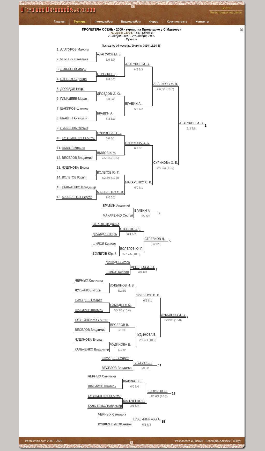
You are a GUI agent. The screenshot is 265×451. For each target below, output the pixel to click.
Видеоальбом (131, 21)
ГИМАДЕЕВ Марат (73, 99)
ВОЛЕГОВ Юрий (73, 177)
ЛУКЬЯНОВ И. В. (122, 285)
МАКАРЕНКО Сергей (77, 197)
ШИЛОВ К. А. (106, 153)
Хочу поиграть (177, 21)
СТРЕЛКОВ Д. (107, 74)
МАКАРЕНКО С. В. (138, 182)
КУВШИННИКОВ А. (146, 419)
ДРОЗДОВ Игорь (72, 89)
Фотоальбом (104, 21)
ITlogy (237, 440)
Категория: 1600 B (121, 32)
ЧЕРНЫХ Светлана (74, 59)
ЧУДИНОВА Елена (75, 167)
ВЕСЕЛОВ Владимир (77, 158)
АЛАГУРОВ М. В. (109, 54)
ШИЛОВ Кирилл (73, 148)
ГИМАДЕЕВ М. (120, 305)
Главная (59, 21)
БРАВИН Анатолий (73, 118)
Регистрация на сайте (226, 12)
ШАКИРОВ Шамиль (74, 108)
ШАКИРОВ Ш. (133, 381)
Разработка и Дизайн (189, 440)
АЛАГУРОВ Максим (74, 49)
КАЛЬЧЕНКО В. (134, 401)
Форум (154, 21)
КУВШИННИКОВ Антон (78, 138)
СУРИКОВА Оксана (74, 128)
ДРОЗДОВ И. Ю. (109, 94)
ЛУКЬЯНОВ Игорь (73, 69)
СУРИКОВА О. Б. (109, 133)
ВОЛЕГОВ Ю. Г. (108, 172)
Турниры (80, 21)
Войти (226, 8)
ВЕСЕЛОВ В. (119, 325)
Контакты (202, 21)
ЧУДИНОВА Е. (146, 335)
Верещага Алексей (217, 440)
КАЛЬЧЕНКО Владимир (79, 187)
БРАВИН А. (133, 103)
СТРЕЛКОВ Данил (73, 79)
